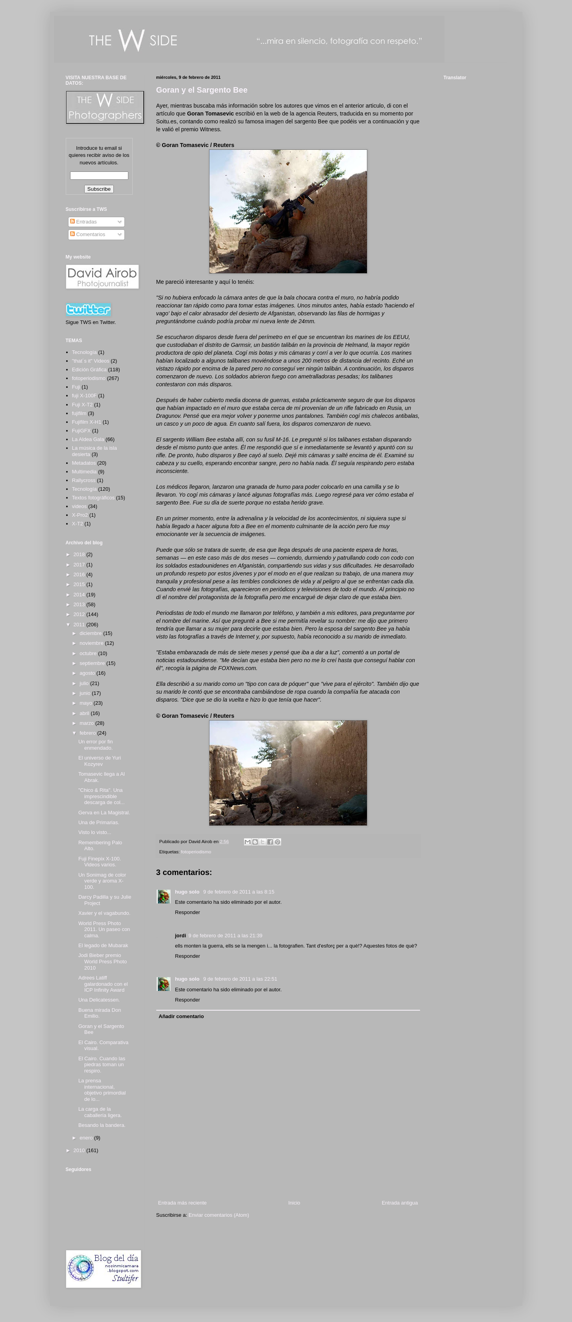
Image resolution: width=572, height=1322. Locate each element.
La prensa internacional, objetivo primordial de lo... (102, 1090)
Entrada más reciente (182, 1203)
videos (79, 506)
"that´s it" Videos (90, 361)
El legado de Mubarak (103, 945)
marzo (87, 723)
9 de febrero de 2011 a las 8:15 (238, 892)
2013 (80, 604)
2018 (80, 554)
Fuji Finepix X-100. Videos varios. (99, 862)
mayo (86, 703)
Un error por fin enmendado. (95, 745)
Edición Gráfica (89, 369)
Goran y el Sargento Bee (202, 90)
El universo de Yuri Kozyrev (99, 761)
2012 (80, 614)
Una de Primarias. (98, 822)
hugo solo (188, 892)
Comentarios (87, 234)
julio (85, 683)
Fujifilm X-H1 (86, 422)
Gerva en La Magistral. (104, 813)
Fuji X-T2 (82, 405)
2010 (80, 1150)
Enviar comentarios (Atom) (219, 1215)
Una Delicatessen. (99, 1000)
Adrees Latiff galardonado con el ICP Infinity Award (103, 984)
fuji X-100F (84, 395)
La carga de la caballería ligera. (100, 1112)
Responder (187, 912)
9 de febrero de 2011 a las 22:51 (240, 979)
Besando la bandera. (102, 1125)
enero (87, 1138)
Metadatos (84, 463)
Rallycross (84, 480)
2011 (80, 624)
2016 (80, 574)
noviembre (92, 643)
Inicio (294, 1203)
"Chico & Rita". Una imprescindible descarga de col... (101, 796)
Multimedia (84, 472)
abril (85, 713)
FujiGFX (81, 431)
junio (86, 693)
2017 (80, 565)
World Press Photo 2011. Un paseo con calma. (104, 929)
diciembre (91, 633)
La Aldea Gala (88, 439)
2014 (80, 595)
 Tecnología (84, 352)
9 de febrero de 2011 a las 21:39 (226, 935)
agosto (88, 673)
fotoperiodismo (196, 851)
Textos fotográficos (93, 498)
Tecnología (84, 489)
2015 (80, 584)
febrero (88, 733)
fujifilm (79, 413)
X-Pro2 (80, 515)
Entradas (83, 222)
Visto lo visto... (94, 832)
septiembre (93, 663)
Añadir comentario (181, 1016)
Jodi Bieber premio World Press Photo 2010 (102, 961)
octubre (89, 653)
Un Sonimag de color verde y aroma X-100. (102, 881)
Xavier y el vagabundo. (104, 913)
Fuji (76, 387)
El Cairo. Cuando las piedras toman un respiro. (101, 1065)
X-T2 (77, 524)
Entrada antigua (400, 1203)
